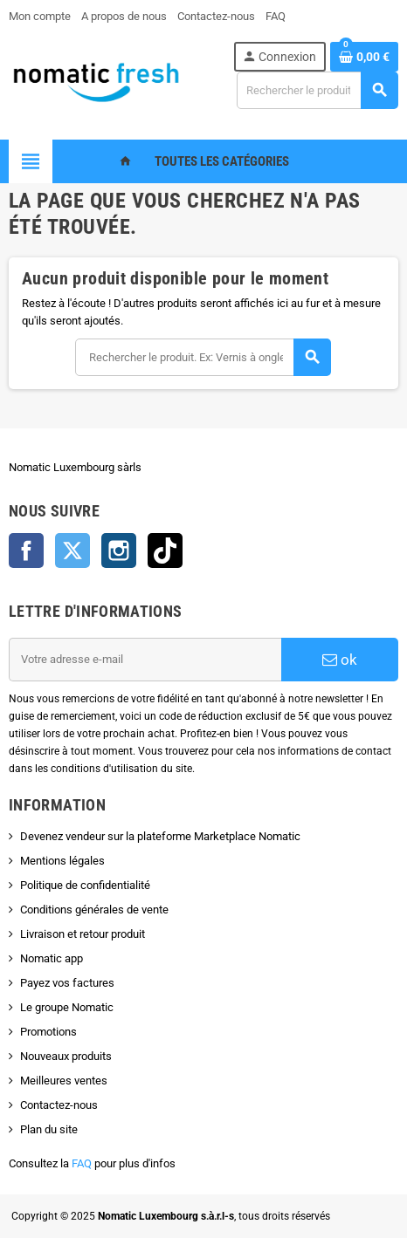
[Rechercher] (317, 90)
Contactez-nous (59, 1104)
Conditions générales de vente (94, 909)
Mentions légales (62, 860)
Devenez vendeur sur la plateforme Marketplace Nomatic (160, 836)
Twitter (72, 550)
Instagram (118, 550)
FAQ (82, 1163)
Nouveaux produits (66, 1056)
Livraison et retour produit (82, 933)
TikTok (165, 550)
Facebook (26, 550)
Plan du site (49, 1129)
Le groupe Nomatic (67, 1007)
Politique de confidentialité (85, 885)
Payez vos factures (67, 982)
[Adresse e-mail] (145, 659)
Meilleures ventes (63, 1080)
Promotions (48, 1031)
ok (339, 659)
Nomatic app (51, 958)
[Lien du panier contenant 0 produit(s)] (364, 57)
